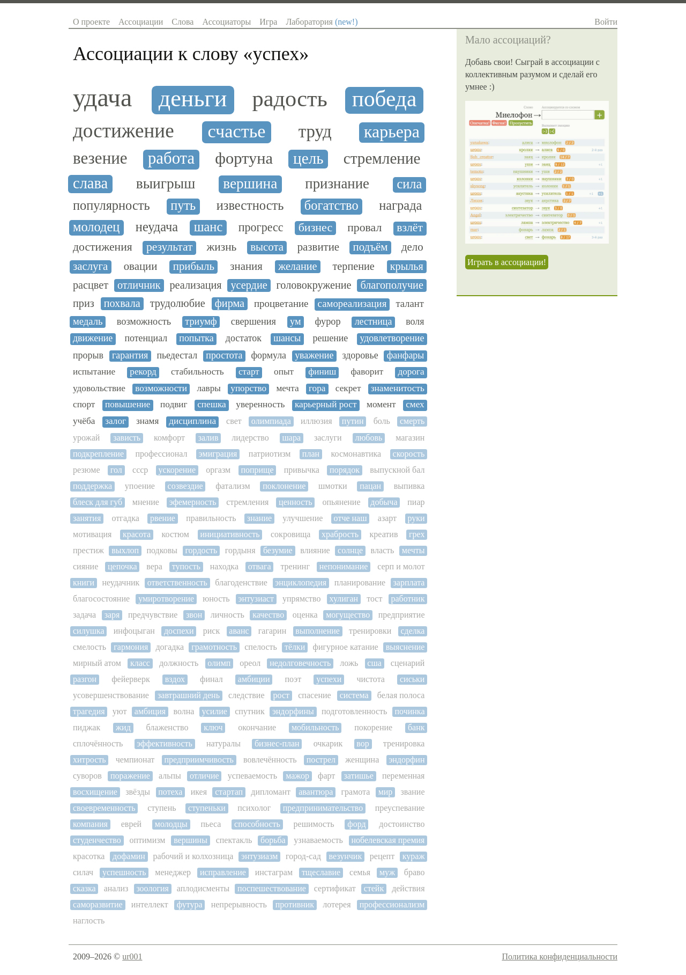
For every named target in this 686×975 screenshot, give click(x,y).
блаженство (167, 727)
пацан (370, 485)
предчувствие (152, 614)
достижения (102, 247)
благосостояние (101, 598)
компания (90, 824)
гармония (131, 646)
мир (385, 791)
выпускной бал (397, 469)
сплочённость (98, 743)
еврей (131, 824)
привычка (301, 469)
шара (291, 437)
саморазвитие (98, 904)
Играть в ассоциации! (506, 262)
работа (171, 158)
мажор (297, 775)
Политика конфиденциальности (559, 956)
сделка (413, 630)
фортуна (244, 158)
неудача (157, 227)
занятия (87, 518)
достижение (123, 131)
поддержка (92, 485)
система (354, 695)
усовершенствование (111, 695)
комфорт (169, 437)
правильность (211, 518)
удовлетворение (392, 338)
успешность (124, 872)
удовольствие (99, 388)
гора (317, 388)
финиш (322, 372)
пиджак (86, 727)
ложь (349, 663)
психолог (254, 807)
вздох (175, 679)
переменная (403, 775)
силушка (89, 630)
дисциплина (192, 421)
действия (408, 888)
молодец (96, 227)
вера (154, 566)
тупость (186, 566)
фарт (326, 775)
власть (382, 550)
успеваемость (252, 775)
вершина (250, 183)
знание (259, 518)
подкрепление (98, 453)
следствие (246, 695)
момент (381, 404)
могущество (348, 614)
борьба (273, 840)
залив (208, 437)
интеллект (149, 904)
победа (384, 99)
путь (183, 205)
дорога (411, 372)
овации (141, 266)
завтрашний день (189, 695)
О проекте (91, 21)
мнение (145, 502)
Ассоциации (140, 21)
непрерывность (239, 904)
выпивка (409, 485)
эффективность (164, 743)
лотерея (337, 904)
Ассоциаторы (226, 21)
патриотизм (270, 453)
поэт (293, 679)
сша (374, 663)
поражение (130, 775)
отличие (204, 775)
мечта (287, 388)
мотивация (92, 534)
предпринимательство (323, 807)
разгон (84, 679)
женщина (362, 759)
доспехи (179, 630)
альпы (170, 775)
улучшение (302, 518)
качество (268, 614)
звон (194, 614)
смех (415, 404)
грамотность (214, 646)
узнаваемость (318, 840)
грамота (355, 791)
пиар (415, 502)
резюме (86, 469)
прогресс (261, 227)
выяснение (405, 646)
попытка (196, 338)
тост (374, 598)
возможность (144, 321)
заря (112, 614)
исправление (223, 872)
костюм (175, 534)
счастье (237, 131)
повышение (128, 404)
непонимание (343, 566)
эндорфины (293, 711)
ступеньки (207, 807)
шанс (208, 227)
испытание (94, 372)
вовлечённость (270, 759)
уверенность (260, 404)
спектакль (234, 840)
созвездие (185, 485)
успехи (328, 679)
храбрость (340, 534)
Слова (182, 21)
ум (295, 321)
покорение (373, 727)
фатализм (232, 485)
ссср (140, 469)
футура (190, 904)
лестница (373, 322)
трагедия (89, 711)
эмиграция (218, 453)
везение (100, 158)
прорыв (88, 355)
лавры (209, 388)
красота (137, 534)
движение (93, 338)
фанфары (405, 355)
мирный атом (97, 663)
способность (257, 824)
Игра (268, 21)
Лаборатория (321, 21)
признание (337, 184)
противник (294, 904)
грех (416, 534)
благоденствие (241, 582)
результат (169, 247)
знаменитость (397, 388)
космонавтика (356, 453)
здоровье (360, 355)
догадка (169, 646)
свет (234, 421)
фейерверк (130, 679)
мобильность (315, 727)
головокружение (314, 285)
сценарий (408, 663)
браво (414, 872)
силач (83, 872)
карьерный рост (326, 404)
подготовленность (354, 711)
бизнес (315, 227)
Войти (605, 21)
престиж (88, 550)
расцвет (90, 285)
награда (400, 205)
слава (90, 183)
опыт (284, 372)
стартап (229, 791)
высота (267, 247)
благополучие (391, 285)
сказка (84, 888)
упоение (140, 485)
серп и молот (400, 566)
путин (353, 421)
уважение (314, 355)
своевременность (104, 807)
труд (315, 131)
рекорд (143, 372)
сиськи (412, 679)
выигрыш (165, 183)
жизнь (221, 247)
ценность (295, 502)
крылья (406, 266)
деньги (193, 99)
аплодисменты (203, 888)
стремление (382, 158)
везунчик (345, 856)
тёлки (295, 646)
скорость (409, 453)
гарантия (130, 355)
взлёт (410, 228)
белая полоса (401, 695)
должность (178, 663)
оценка (305, 614)
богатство (331, 205)
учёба (84, 421)
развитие (318, 247)
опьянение (341, 502)
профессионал (161, 453)
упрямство (301, 598)
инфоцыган (134, 630)
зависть (126, 437)
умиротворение (166, 598)
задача (84, 614)
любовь (368, 437)
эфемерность (193, 502)
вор (362, 743)
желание (297, 266)
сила (409, 184)
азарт (387, 518)
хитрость (89, 759)
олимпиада (271, 421)
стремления (247, 502)
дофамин (129, 856)
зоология (152, 888)
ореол (250, 663)
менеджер (173, 872)
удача (102, 98)
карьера (392, 131)
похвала (122, 303)
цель (308, 158)
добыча (383, 502)
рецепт (382, 856)
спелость (260, 646)
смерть (412, 421)
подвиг (174, 404)
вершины (190, 840)
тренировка (404, 743)
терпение (354, 266)
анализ (116, 888)
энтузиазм (259, 856)
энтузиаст (256, 598)
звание (413, 791)
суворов (87, 775)
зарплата (409, 582)
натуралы (223, 743)
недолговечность (300, 663)
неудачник (120, 582)
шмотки (332, 485)
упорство (248, 388)
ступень (161, 807)
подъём (370, 247)
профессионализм (392, 904)
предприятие (401, 614)
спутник (250, 711)
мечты (413, 550)
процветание (281, 303)
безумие (278, 550)
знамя (147, 421)
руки (415, 518)
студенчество (97, 840)
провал (364, 228)
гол (116, 469)
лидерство (250, 437)
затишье (358, 775)
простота (224, 355)
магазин (410, 437)
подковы (161, 550)
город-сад (303, 856)
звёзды (137, 791)
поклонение (284, 485)
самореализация (352, 303)
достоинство (401, 824)
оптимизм (147, 840)
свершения (253, 321)
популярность (111, 205)
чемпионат (135, 759)
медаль (87, 321)
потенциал (145, 338)
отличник (139, 285)
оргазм (218, 469)
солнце (350, 550)
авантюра (316, 791)
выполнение (317, 630)
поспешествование (271, 888)
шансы (287, 338)
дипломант (270, 791)
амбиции (254, 679)
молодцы (171, 824)
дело (412, 247)
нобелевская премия (388, 840)
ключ (213, 727)
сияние (85, 566)
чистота (370, 679)
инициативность (229, 534)
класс (140, 663)
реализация (195, 285)
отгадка (125, 518)
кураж (413, 856)
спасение (314, 695)
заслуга (90, 266)
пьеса (211, 824)
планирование (359, 582)
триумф (201, 321)
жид (123, 727)
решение (330, 338)
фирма (229, 303)
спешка (211, 404)
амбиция (150, 711)
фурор (328, 321)
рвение (162, 518)
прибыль (193, 266)
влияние (315, 550)
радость (289, 98)
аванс (239, 630)
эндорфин (406, 759)
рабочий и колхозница (193, 856)
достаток (244, 338)
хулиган (344, 598)
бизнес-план (277, 743)
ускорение (177, 469)
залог (115, 421)
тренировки (370, 630)
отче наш (350, 518)
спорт (84, 404)
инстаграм (274, 872)
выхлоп (125, 550)
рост (281, 695)
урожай (86, 437)
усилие (214, 711)
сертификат (335, 888)
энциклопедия (300, 582)
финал (211, 679)
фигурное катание (345, 646)
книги (83, 582)
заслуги (328, 437)
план (310, 453)
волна (183, 711)
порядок (345, 469)
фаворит (367, 372)
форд (356, 824)
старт (248, 372)
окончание (257, 727)
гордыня (240, 550)
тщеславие (321, 872)
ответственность (177, 582)
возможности (161, 388)
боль (382, 421)
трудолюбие (177, 303)
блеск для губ (97, 502)
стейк (374, 888)
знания (246, 266)
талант (409, 303)
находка (224, 566)
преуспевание (400, 807)
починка (410, 711)
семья (359, 872)
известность (250, 205)
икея (199, 791)
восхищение (95, 791)
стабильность (197, 372)
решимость (314, 824)
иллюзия (316, 421)
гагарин (272, 630)
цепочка (122, 566)
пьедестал (176, 355)
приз (83, 303)
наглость (89, 920)
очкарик (328, 743)
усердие (248, 285)
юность (216, 598)
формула (269, 355)
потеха (170, 791)
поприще (257, 469)
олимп (218, 663)
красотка (89, 856)
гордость (201, 550)
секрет (348, 388)
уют (120, 711)
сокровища (290, 534)
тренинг (295, 566)
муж (387, 872)
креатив (384, 534)
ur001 (132, 956)
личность (227, 614)
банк (416, 727)
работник (407, 598)
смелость (89, 646)
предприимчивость (199, 759)
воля (415, 322)
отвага (259, 566)
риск (211, 630)
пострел (321, 759)
